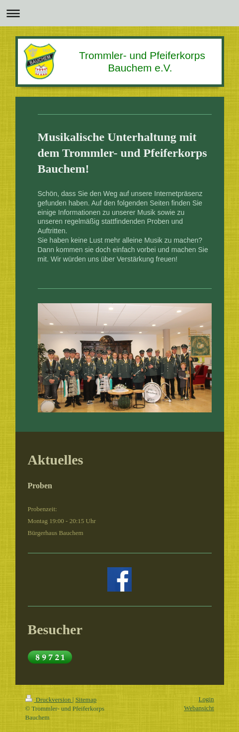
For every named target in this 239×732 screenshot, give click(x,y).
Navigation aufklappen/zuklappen (119, 13)
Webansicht (199, 708)
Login (206, 699)
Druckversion (49, 699)
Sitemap (86, 699)
